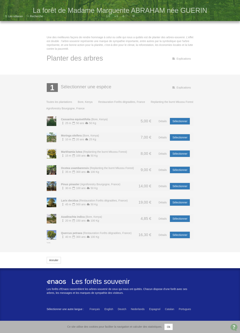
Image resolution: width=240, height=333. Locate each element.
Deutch (122, 309)
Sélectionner (179, 121)
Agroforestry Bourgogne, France (65, 108)
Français (95, 309)
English (108, 309)
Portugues (185, 309)
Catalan (169, 309)
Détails (163, 121)
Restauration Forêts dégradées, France (121, 101)
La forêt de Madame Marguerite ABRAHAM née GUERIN (120, 10)
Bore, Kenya (85, 101)
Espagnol (154, 309)
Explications (181, 58)
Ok (168, 326)
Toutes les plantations (59, 101)
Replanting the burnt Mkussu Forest (172, 101)
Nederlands (138, 309)
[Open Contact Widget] (234, 327)
